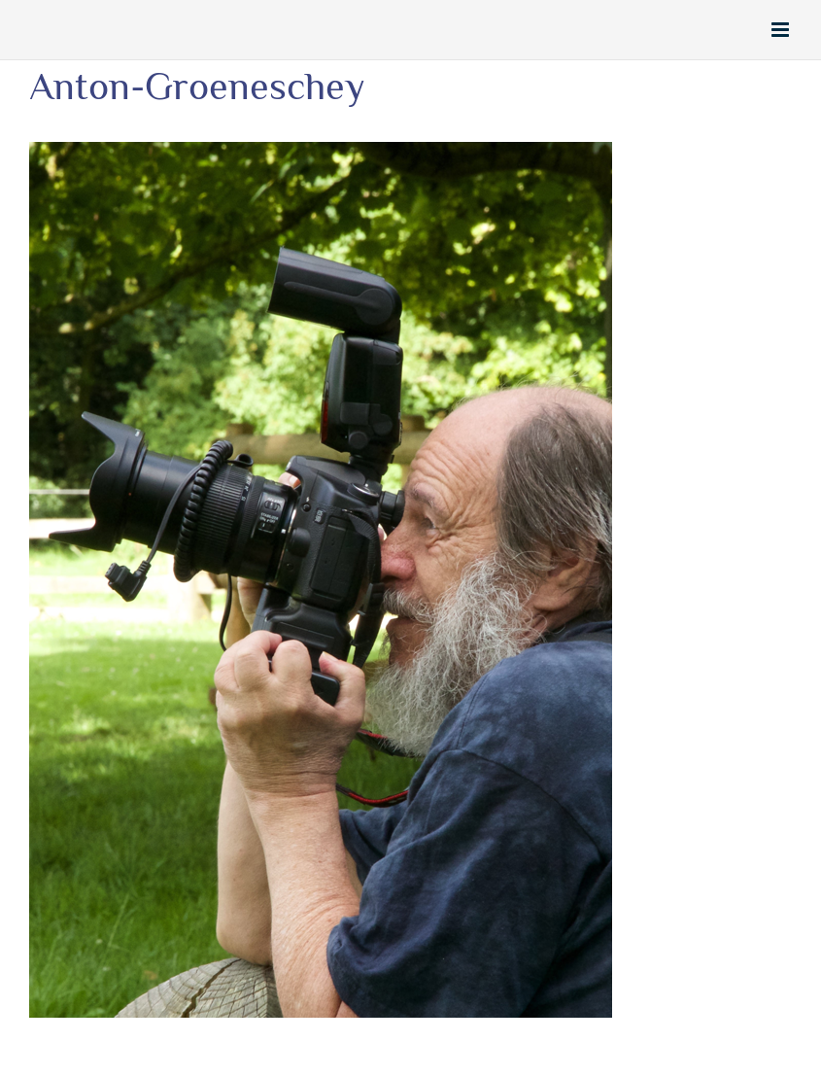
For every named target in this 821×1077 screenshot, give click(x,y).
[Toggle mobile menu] (781, 29)
